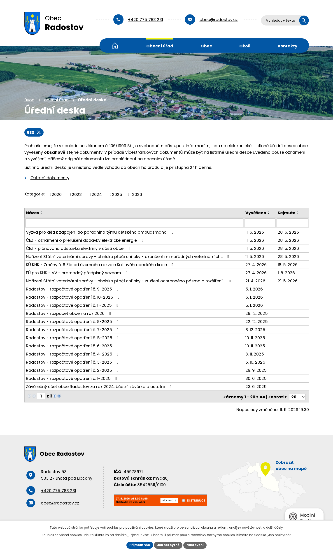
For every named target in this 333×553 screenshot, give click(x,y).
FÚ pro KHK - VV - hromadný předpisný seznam (77, 273)
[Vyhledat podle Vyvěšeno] (260, 223)
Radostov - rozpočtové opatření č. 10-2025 (73, 297)
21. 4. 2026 (255, 281)
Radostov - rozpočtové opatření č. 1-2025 (72, 378)
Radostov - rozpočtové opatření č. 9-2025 (73, 289)
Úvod (115, 45)
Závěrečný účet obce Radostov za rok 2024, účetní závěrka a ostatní (99, 386)
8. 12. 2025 (255, 329)
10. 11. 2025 (255, 338)
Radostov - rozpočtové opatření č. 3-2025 (73, 362)
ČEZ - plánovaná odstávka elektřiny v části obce (79, 248)
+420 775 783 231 (145, 19)
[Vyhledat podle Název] (134, 223)
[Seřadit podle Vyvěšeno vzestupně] (268, 212)
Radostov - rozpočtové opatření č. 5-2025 (73, 338)
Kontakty (287, 46)
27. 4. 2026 (256, 264)
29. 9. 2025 (256, 370)
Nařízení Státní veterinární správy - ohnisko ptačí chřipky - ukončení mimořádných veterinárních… (128, 256)
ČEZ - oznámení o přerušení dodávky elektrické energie (85, 240)
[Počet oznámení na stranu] (297, 396)
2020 (57, 195)
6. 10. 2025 (255, 362)
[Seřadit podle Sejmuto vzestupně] (298, 212)
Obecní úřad (159, 46)
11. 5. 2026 (255, 232)
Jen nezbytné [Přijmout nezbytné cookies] (168, 545)
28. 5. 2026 (288, 232)
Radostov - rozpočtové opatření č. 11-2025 (73, 305)
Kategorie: (34, 194)
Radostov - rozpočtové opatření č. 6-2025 (73, 346)
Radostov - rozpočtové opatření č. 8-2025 (73, 321)
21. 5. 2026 (288, 281)
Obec (206, 46)
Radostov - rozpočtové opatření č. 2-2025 (73, 370)
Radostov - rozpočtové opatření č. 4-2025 (73, 354)
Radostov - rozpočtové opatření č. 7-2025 (73, 329)
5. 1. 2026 (254, 289)
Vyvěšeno (256, 213)
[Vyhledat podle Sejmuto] (292, 223)
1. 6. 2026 (286, 273)
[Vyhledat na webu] (285, 20)
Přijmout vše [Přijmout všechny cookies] (138, 545)
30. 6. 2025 (256, 378)
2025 (117, 195)
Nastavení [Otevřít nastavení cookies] (196, 545)
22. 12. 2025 (257, 321)
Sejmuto (287, 213)
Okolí (244, 46)
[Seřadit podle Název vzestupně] (41, 212)
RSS (34, 132)
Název (32, 213)
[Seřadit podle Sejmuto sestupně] (298, 214)
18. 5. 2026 (288, 264)
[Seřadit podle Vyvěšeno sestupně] (268, 214)
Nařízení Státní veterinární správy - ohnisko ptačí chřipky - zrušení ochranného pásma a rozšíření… (129, 281)
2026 (137, 195)
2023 (77, 195)
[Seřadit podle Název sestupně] (41, 214)
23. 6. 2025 (256, 386)
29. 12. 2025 (257, 313)
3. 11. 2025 (255, 354)
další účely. (275, 527)
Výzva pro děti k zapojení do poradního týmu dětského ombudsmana (100, 232)
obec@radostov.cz (219, 19)
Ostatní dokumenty (49, 178)
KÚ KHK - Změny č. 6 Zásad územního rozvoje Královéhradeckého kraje (100, 264)
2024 (97, 195)
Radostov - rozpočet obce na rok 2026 (69, 313)
